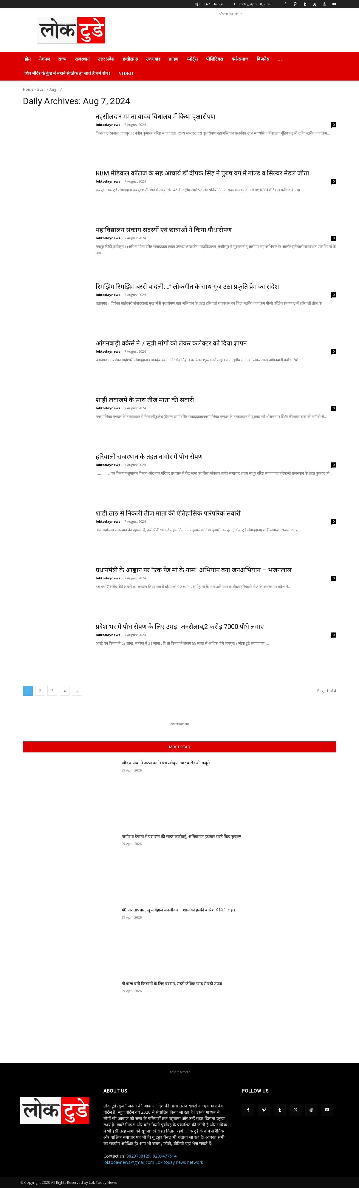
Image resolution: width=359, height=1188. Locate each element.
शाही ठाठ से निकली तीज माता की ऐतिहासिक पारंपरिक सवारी (169, 513)
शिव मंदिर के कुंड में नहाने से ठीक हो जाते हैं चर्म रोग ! (67, 73)
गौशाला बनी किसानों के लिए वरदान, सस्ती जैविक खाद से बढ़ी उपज (172, 983)
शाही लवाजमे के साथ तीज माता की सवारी (145, 400)
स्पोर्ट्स (192, 59)
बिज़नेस (263, 59)
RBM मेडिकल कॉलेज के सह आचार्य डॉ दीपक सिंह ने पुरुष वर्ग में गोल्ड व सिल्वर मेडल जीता (203, 173)
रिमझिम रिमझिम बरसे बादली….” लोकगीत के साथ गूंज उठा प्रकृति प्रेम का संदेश (188, 286)
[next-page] (77, 691)
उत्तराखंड (153, 59)
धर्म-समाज (239, 59)
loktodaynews (108, 124)
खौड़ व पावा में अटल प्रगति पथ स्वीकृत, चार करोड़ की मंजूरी (166, 762)
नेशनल (44, 59)
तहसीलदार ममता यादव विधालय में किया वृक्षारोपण (156, 116)
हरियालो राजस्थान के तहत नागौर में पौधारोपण (150, 456)
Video (126, 73)
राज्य (62, 59)
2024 (41, 89)
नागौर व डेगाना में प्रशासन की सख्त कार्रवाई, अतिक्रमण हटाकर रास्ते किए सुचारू (181, 836)
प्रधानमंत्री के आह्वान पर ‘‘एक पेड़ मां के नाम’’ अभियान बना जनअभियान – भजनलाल (194, 570)
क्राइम (173, 59)
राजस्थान (82, 59)
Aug (52, 89)
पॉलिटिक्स (214, 59)
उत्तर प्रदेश (106, 59)
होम (27, 59)
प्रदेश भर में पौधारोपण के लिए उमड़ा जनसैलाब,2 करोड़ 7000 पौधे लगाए (181, 626)
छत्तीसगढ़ (130, 59)
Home (28, 89)
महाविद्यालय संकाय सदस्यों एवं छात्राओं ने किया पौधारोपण (164, 230)
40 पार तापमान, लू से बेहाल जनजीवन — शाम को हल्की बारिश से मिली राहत (178, 910)
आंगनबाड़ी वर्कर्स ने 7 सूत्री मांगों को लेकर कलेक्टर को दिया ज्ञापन (171, 343)
